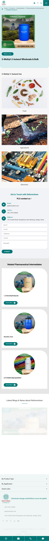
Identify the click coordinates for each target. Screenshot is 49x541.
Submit (7, 252)
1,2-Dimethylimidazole (11, 296)
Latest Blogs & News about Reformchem (24, 401)
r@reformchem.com (13, 206)
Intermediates (21, 8)
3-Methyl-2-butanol (11, 10)
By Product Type (24, 479)
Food (24, 111)
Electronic (24, 185)
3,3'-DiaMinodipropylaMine (12, 378)
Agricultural (24, 148)
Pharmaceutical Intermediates (35, 8)
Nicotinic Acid (8, 337)
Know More (10, 303)
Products (12, 8)
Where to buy (7, 54)
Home (6, 8)
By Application (24, 484)
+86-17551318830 (12, 213)
